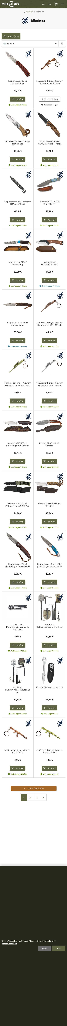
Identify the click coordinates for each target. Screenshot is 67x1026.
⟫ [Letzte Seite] (43, 797)
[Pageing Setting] (62, 44)
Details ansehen (9, 943)
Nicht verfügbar (49, 99)
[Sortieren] (30, 43)
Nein (44, 948)
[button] (50, 4)
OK (59, 948)
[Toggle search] (43, 4)
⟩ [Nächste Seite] (36, 797)
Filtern (11, 36)
